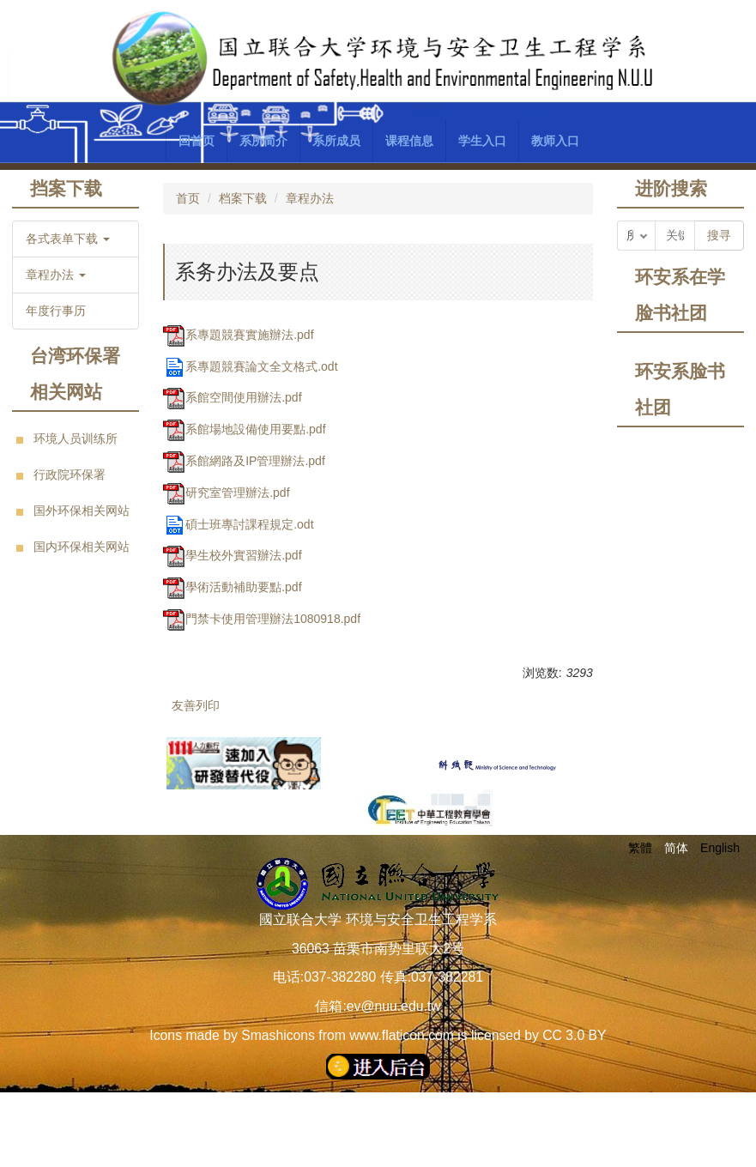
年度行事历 (56, 310)
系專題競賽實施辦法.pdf (238, 335)
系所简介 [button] (263, 141)
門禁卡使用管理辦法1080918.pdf (261, 619)
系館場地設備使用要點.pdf (244, 429)
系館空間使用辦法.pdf (232, 397)
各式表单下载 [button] (68, 238)
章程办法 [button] (56, 274)
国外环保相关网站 (81, 510)
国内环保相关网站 (81, 546)
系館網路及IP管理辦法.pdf (244, 461)
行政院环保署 (69, 474)
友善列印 (196, 705)
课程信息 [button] (409, 141)
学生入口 (482, 141)
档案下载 (243, 198)
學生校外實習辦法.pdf (232, 555)
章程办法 (310, 198)
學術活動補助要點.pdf (232, 587)
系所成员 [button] (336, 141)
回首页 (196, 141)
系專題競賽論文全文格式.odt (250, 366)
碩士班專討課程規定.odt (238, 524)
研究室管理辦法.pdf (226, 492)
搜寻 (719, 235)
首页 (188, 198)
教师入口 (555, 141)
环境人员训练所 (75, 438)
